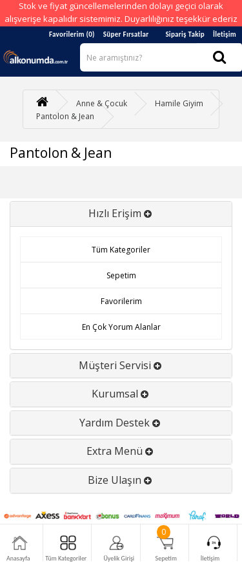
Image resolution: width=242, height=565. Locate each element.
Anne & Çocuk (101, 103)
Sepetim (121, 275)
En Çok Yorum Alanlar (121, 326)
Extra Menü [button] (121, 451)
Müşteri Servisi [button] (121, 365)
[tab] (121, 214)
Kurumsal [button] (121, 394)
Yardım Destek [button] (121, 423)
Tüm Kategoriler (121, 249)
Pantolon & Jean (65, 116)
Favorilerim (121, 301)
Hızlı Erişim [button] (121, 213)
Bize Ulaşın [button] (121, 480)
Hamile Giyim (179, 103)
